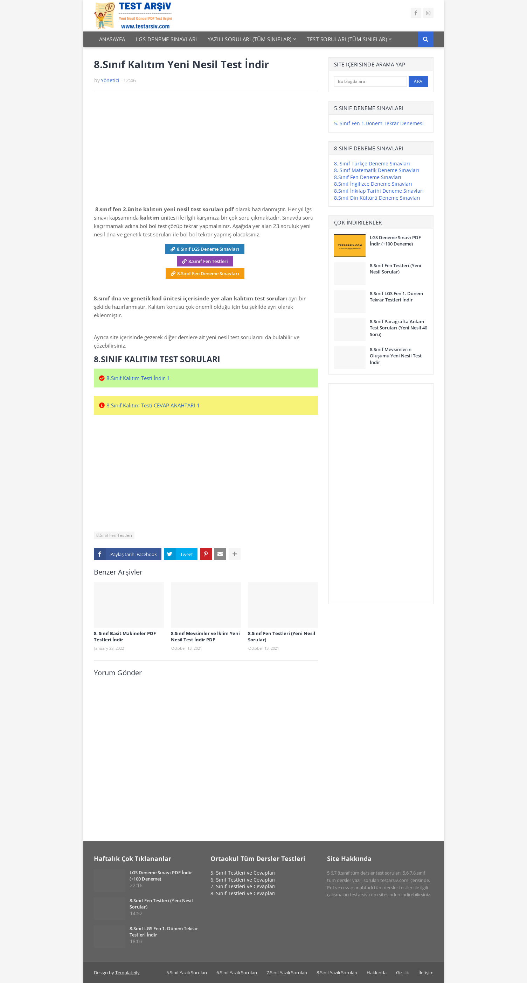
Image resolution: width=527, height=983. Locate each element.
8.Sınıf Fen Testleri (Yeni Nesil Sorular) (281, 636)
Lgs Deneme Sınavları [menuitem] (166, 39)
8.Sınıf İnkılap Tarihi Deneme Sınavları (379, 190)
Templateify (127, 972)
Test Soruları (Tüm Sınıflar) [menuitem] (347, 39)
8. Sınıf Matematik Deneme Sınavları (376, 170)
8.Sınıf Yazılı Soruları (337, 972)
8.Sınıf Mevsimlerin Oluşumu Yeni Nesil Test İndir (396, 355)
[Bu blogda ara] (370, 81)
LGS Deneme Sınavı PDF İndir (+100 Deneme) (395, 240)
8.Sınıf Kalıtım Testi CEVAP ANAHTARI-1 (153, 405)
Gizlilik (402, 972)
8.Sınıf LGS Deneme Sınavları (208, 249)
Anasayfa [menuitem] (112, 39)
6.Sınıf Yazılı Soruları (236, 972)
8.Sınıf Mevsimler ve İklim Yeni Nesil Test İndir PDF (205, 636)
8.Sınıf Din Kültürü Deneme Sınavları (377, 197)
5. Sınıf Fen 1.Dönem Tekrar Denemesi (379, 123)
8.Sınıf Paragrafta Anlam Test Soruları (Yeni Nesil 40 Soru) (398, 327)
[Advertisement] (206, 151)
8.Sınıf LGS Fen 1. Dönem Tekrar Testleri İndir (396, 296)
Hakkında (377, 972)
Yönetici (110, 80)
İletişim (426, 972)
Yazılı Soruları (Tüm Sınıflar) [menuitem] (250, 39)
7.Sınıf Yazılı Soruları (286, 972)
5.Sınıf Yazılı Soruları (186, 972)
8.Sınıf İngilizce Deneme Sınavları (373, 183)
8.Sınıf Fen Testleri (208, 261)
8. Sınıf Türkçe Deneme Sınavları (372, 163)
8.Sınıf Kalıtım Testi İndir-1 (138, 378)
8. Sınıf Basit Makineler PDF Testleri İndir (125, 636)
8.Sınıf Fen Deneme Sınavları (208, 273)
